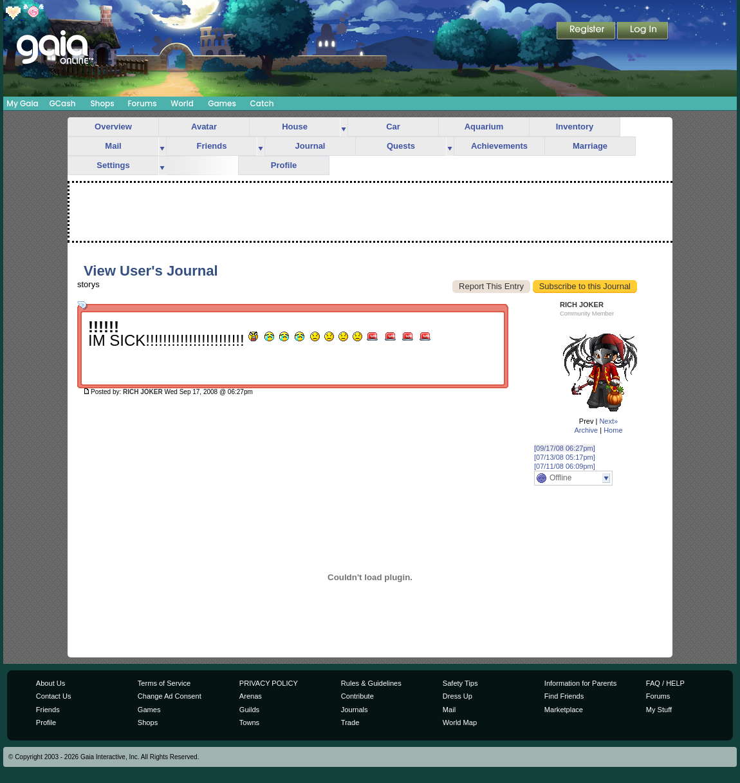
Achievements (499, 146)
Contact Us (53, 696)
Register (587, 31)
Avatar (204, 126)
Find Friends (564, 696)
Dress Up (457, 696)
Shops (102, 103)
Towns (249, 722)
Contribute (357, 696)
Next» (608, 421)
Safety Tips (460, 683)
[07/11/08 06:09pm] (564, 466)
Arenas (250, 696)
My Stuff (659, 709)
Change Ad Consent (169, 696)
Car (393, 126)
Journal (310, 146)
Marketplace (563, 709)
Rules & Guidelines (371, 683)
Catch (262, 103)
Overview (113, 126)
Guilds (249, 709)
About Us (50, 683)
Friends (212, 146)
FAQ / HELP (665, 683)
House (295, 126)
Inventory (575, 126)
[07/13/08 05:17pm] (564, 457)
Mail (113, 146)
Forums (141, 103)
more (343, 127)
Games (222, 103)
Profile (284, 165)
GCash (63, 103)
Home (613, 430)
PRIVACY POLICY (268, 683)
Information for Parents (580, 683)
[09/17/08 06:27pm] (564, 448)
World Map (460, 722)
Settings (113, 165)
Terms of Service (164, 683)
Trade (350, 722)
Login (643, 31)
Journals (354, 709)
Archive (586, 430)
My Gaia (22, 103)
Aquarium (484, 126)
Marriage (590, 146)
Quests (401, 146)
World (182, 103)
